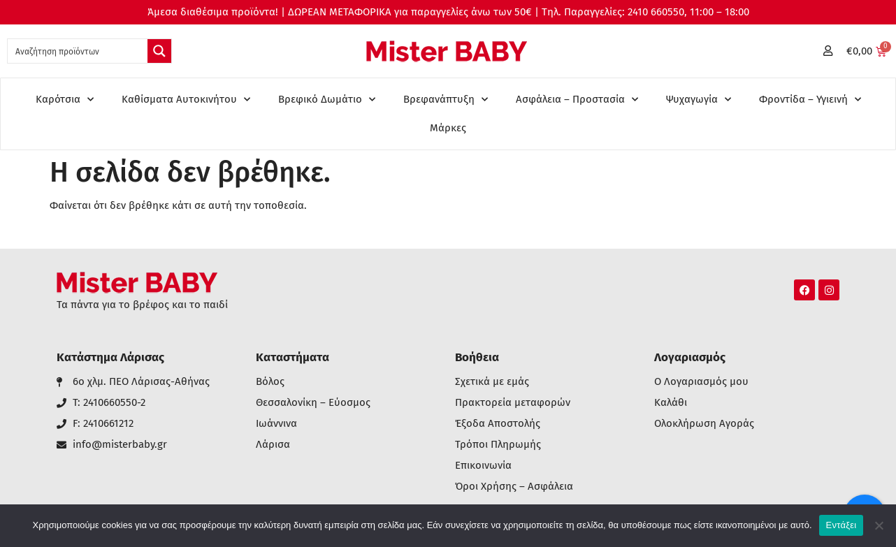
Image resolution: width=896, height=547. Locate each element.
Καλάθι (670, 403)
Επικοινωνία (483, 465)
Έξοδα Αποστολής (497, 423)
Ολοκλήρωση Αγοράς (704, 423)
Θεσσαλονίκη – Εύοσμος (313, 403)
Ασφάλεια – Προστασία (577, 99)
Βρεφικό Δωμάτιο (326, 99)
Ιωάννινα (276, 423)
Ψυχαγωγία (698, 99)
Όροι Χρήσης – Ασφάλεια (514, 486)
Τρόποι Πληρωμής (498, 444)
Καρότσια (65, 99)
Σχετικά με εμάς (492, 382)
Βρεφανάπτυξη (445, 99)
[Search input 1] (78, 51)
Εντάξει (841, 525)
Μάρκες (448, 128)
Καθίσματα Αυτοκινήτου (186, 99)
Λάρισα (273, 444)
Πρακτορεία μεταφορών (512, 403)
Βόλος (270, 382)
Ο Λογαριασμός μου (701, 382)
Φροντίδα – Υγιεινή (810, 99)
